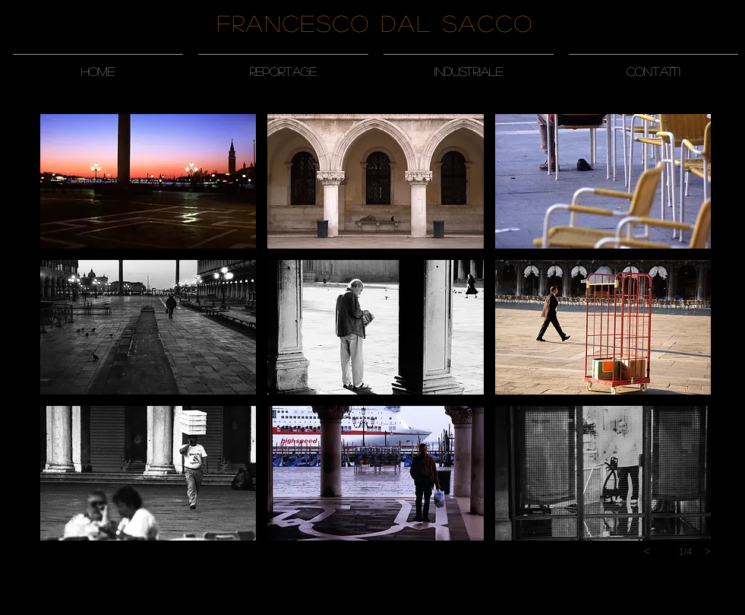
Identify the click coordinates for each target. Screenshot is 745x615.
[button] (283, 64)
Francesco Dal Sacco (375, 22)
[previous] (647, 551)
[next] (708, 551)
